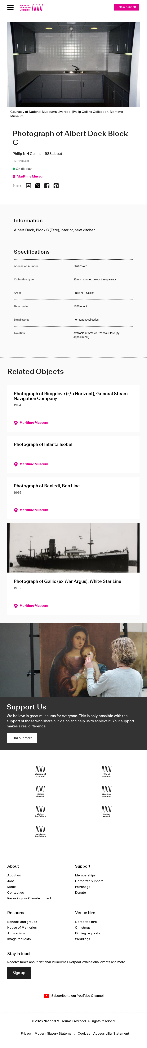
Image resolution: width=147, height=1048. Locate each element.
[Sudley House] (107, 812)
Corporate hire (86, 922)
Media (11, 887)
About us (14, 875)
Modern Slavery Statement (55, 1034)
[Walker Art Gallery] (40, 812)
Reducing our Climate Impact (29, 898)
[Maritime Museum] (107, 792)
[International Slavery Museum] (40, 792)
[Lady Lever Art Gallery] (40, 832)
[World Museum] (107, 771)
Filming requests (87, 933)
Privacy (26, 1034)
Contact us (15, 892)
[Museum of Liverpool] (40, 771)
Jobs (11, 881)
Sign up (19, 973)
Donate (80, 892)
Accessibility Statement (111, 1034)
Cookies (84, 1034)
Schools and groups (22, 922)
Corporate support (89, 881)
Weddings (82, 939)
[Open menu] (10, 7)
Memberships (85, 875)
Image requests (19, 939)
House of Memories (22, 928)
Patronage (82, 887)
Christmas (83, 928)
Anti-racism (16, 933)
